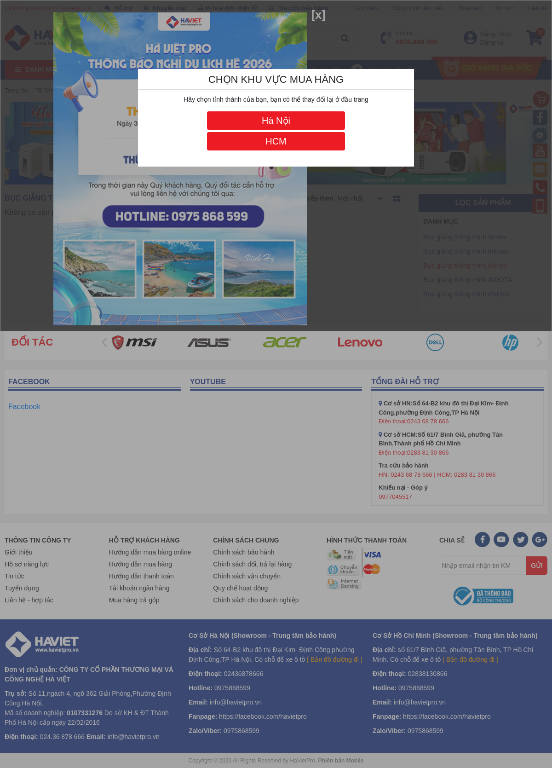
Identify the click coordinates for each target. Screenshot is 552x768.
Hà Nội (276, 120)
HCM (276, 141)
